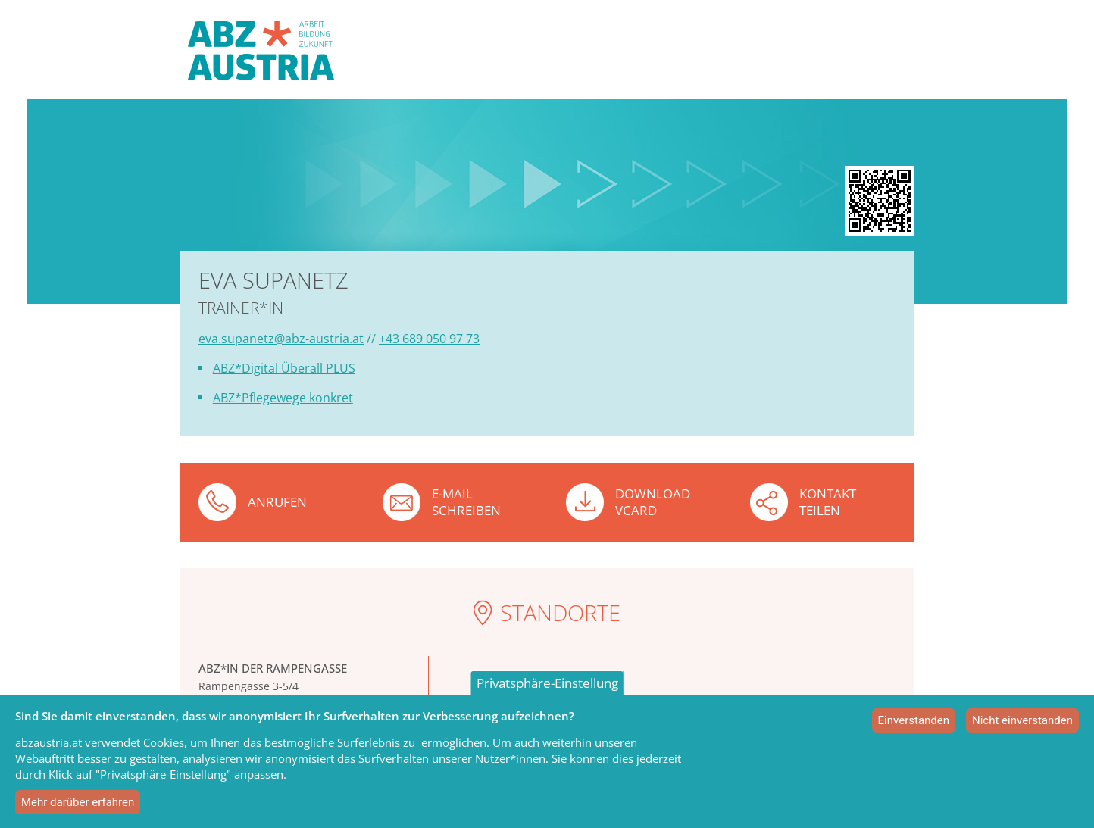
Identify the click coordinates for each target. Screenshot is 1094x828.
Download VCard (652, 501)
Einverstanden (913, 720)
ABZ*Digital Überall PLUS (284, 368)
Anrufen (277, 502)
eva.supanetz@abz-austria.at (281, 338)
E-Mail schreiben (466, 501)
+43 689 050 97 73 (429, 338)
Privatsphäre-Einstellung (547, 683)
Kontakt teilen (827, 501)
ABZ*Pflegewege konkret (283, 397)
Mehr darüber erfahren (77, 802)
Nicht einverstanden (1022, 720)
